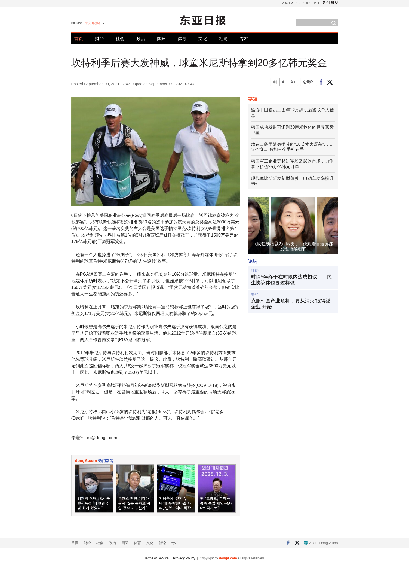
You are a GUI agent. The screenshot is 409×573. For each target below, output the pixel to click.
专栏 (244, 38)
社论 (223, 38)
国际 (161, 38)
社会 (120, 38)
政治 (140, 38)
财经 (99, 38)
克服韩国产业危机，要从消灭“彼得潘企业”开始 (291, 304)
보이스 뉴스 (304, 3)
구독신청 (287, 3)
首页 (78, 38)
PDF (317, 3)
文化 (202, 38)
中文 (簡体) (92, 23)
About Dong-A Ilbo (321, 543)
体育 (182, 38)
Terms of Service (156, 558)
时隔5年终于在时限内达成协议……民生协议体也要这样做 (291, 280)
